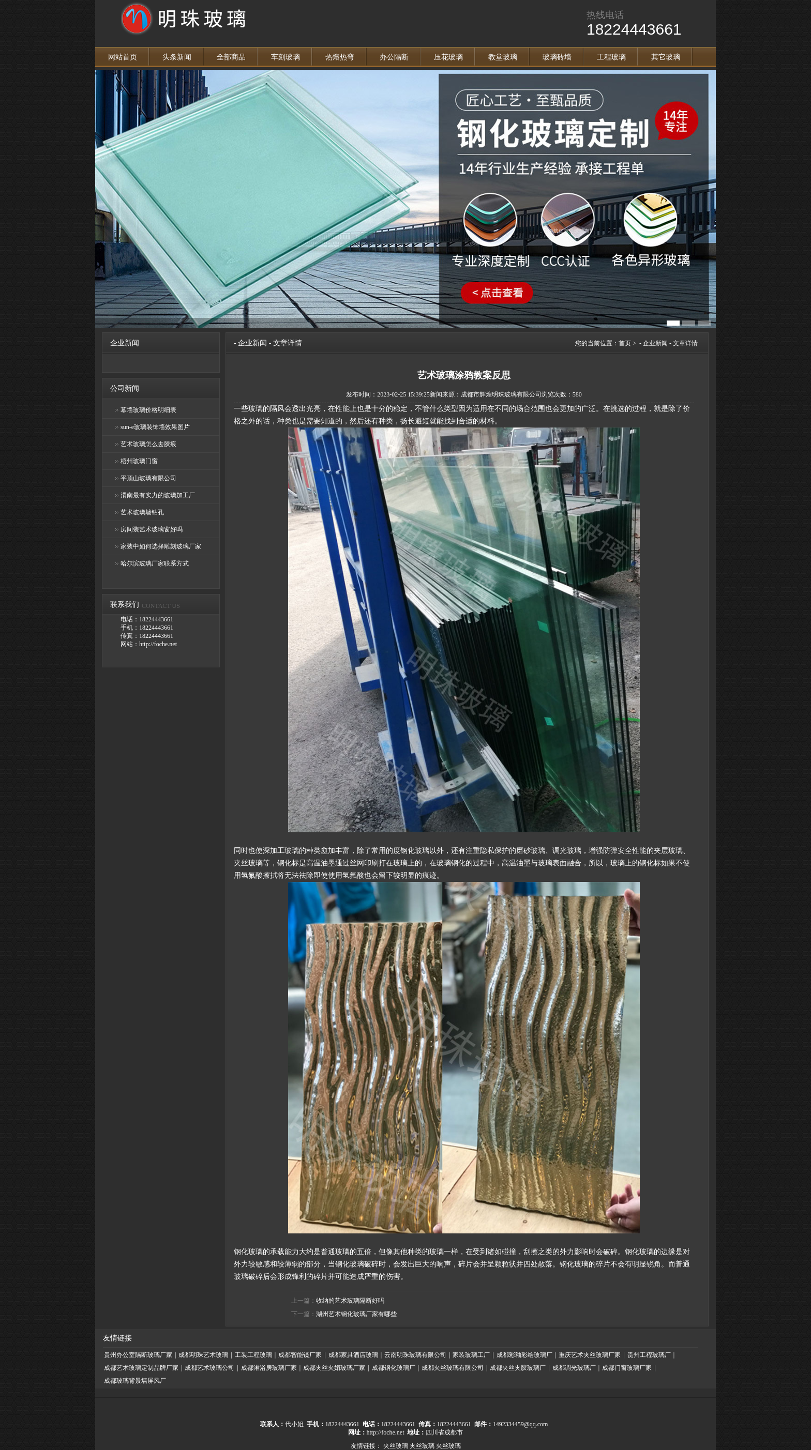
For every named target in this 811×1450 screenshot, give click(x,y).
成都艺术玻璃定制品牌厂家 (141, 1367)
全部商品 (231, 57)
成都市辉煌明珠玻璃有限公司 (501, 394)
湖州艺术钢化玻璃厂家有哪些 (356, 1314)
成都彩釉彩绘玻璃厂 (524, 1355)
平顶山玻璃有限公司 (148, 478)
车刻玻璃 (285, 57)
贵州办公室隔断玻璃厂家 (138, 1355)
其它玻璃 (665, 57)
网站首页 (122, 57)
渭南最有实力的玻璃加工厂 (158, 495)
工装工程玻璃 (253, 1355)
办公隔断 (394, 57)
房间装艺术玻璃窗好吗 (152, 529)
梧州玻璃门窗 (139, 461)
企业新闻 (252, 343)
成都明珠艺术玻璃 (203, 1355)
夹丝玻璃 (395, 1445)
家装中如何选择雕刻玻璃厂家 (161, 546)
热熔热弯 (339, 57)
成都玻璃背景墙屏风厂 (135, 1380)
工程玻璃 (611, 57)
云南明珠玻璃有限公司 (415, 1355)
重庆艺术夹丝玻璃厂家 (590, 1355)
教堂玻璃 (502, 57)
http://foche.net (385, 1432)
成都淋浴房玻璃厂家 (269, 1367)
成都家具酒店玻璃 (353, 1355)
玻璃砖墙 (557, 57)
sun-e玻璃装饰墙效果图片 (155, 427)
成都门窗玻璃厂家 (627, 1367)
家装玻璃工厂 (471, 1355)
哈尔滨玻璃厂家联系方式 (155, 563)
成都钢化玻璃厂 (393, 1367)
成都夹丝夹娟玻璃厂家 (334, 1367)
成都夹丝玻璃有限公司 (453, 1367)
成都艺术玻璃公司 (209, 1367)
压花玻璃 (448, 57)
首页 (625, 343)
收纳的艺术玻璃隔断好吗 (350, 1300)
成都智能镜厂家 (300, 1355)
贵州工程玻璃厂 (649, 1355)
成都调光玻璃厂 (574, 1367)
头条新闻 (176, 57)
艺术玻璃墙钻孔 (142, 512)
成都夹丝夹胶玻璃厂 (518, 1367)
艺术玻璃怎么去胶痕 (148, 444)
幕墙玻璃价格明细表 (148, 410)
